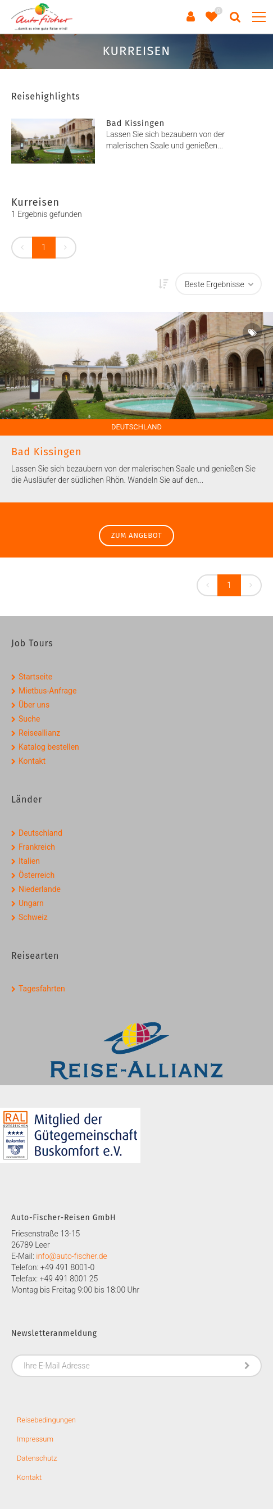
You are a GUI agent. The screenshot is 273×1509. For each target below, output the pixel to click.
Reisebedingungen (46, 1420)
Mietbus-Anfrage (47, 690)
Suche (29, 718)
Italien (29, 861)
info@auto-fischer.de (71, 1256)
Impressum (35, 1439)
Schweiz (33, 917)
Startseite (35, 676)
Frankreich (37, 846)
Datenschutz (37, 1458)
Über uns (34, 704)
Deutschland (40, 832)
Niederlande (40, 889)
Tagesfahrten (42, 988)
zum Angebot (136, 535)
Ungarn (31, 903)
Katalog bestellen (49, 746)
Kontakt (32, 760)
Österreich (36, 875)
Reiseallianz (39, 732)
